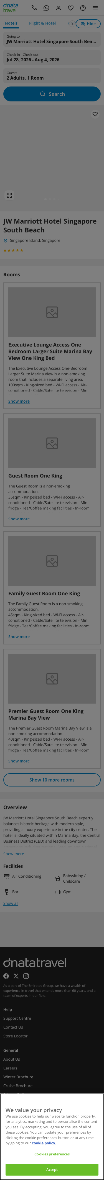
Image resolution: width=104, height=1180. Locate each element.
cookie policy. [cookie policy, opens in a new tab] (44, 1142)
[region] (52, 1137)
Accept (52, 1169)
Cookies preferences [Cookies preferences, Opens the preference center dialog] (51, 1154)
